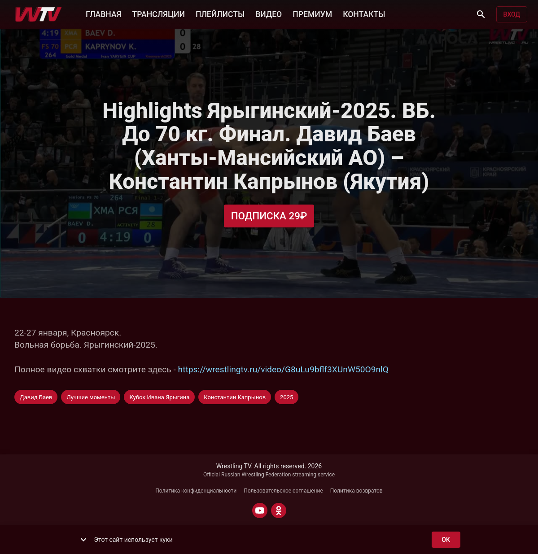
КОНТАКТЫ (363, 13)
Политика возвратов (356, 491)
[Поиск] (481, 14)
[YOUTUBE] (259, 510)
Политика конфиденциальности (195, 491)
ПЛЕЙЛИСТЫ (220, 13)
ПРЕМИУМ (312, 13)
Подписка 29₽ (269, 216)
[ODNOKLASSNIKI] (278, 510)
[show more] (83, 539)
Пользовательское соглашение (283, 491)
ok (446, 540)
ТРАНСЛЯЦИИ (158, 13)
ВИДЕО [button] (268, 13)
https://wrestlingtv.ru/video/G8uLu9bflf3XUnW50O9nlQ (283, 369)
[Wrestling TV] (38, 14)
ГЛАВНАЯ (103, 13)
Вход (512, 14)
